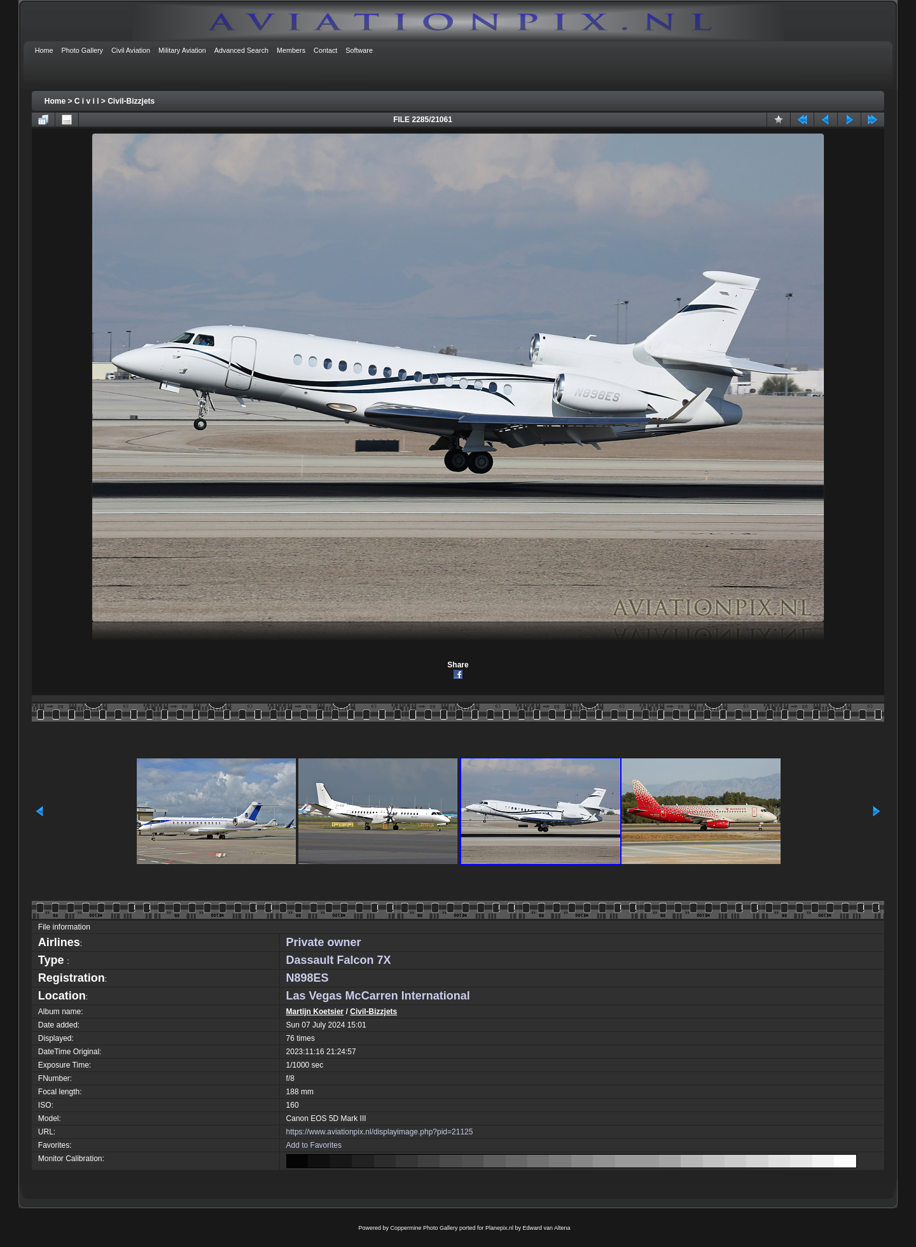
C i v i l (86, 101)
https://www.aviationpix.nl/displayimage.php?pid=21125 (379, 1131)
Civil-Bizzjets (131, 101)
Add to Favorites (314, 1145)
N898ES (307, 978)
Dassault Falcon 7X (338, 960)
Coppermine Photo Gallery (423, 1228)
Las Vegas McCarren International (378, 995)
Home (55, 101)
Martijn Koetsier (315, 1011)
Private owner (323, 942)
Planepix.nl (499, 1228)
